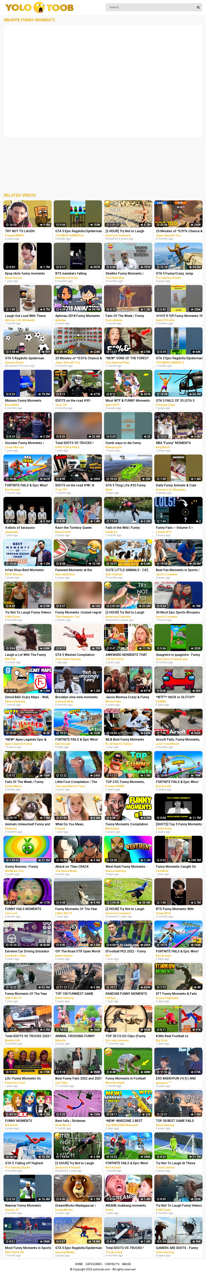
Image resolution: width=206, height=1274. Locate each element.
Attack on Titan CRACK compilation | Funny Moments (77, 867)
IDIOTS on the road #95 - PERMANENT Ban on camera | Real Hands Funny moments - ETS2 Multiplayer (77, 401)
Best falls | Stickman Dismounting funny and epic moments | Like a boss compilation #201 (76, 1121)
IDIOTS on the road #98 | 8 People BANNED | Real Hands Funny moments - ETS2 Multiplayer (76, 485)
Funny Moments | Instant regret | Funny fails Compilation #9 (78, 612)
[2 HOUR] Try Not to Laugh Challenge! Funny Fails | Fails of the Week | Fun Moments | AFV (127, 612)
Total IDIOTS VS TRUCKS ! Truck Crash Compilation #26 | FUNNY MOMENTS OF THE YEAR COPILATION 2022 (128, 1248)
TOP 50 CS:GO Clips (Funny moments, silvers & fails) (126, 1036)
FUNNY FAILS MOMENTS (23, 909)
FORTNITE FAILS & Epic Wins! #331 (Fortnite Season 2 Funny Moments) (178, 951)
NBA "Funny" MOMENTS (173, 443)
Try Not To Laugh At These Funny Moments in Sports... (176, 1163)
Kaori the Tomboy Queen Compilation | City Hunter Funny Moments (78, 528)
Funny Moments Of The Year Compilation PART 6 (26, 994)
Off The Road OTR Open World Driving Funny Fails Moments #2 (77, 951)
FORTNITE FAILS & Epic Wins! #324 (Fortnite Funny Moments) (127, 1163)
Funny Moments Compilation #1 (127, 824)
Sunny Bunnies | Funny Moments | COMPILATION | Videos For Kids (24, 867)
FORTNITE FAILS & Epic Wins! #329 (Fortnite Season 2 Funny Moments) (178, 782)
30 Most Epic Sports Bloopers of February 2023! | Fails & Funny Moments (178, 612)
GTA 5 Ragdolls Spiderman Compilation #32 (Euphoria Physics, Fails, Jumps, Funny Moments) (26, 358)
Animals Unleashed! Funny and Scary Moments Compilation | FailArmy (27, 824)
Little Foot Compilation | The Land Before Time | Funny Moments (76, 782)
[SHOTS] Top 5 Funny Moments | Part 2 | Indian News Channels (179, 824)
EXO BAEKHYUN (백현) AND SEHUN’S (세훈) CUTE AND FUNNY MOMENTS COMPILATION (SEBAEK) (176, 1078)
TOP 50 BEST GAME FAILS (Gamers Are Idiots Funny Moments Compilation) (175, 1121)
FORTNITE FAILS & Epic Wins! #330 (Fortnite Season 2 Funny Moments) (78, 740)
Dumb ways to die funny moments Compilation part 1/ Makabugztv (127, 443)
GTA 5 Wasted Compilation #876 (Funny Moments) (75, 655)
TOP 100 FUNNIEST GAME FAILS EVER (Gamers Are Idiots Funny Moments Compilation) (78, 994)
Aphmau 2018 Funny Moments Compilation (77, 316)
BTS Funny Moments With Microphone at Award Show (176, 909)
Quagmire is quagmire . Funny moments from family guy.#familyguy (178, 655)
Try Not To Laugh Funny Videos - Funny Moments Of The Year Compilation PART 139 (179, 1206)
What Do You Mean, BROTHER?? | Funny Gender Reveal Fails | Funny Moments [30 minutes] (77, 824)
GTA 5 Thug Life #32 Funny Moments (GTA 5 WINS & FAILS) (129, 485)
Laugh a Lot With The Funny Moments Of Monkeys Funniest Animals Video (28, 655)
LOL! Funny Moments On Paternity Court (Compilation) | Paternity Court (27, 1078)
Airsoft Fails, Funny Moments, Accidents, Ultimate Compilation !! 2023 (178, 740)
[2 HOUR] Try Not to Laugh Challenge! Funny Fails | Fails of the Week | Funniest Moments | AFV (127, 231)
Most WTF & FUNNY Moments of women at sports (128, 401)
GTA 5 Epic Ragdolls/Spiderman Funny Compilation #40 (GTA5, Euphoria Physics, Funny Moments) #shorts (179, 358)
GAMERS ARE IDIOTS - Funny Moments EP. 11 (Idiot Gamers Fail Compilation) (178, 1248)
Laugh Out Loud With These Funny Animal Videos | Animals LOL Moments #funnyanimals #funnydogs (27, 316)
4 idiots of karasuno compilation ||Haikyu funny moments (24, 528)
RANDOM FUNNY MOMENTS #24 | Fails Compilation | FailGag (126, 994)
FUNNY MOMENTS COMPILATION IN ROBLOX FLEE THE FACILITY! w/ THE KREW (28, 1121)
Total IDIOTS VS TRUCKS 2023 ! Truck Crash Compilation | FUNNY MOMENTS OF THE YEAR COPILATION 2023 (28, 1036)
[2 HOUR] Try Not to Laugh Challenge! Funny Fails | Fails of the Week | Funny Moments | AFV (78, 1163)
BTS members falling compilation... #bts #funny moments (74, 274)
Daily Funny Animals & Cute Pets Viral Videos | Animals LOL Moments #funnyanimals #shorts (179, 485)
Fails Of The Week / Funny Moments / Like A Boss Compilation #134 (24, 782)
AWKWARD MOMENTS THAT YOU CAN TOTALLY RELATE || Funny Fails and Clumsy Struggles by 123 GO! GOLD (127, 655)
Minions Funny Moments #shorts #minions (23, 401)
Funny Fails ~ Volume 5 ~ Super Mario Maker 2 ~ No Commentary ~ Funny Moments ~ (179, 528)
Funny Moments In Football (126, 1078)
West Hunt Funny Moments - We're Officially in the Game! (126, 867)
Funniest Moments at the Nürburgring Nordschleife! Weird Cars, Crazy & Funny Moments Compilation (75, 570)
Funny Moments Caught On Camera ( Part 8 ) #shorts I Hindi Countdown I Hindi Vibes (178, 867)
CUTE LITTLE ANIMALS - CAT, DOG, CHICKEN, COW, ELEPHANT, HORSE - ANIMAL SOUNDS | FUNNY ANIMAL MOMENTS (127, 570)
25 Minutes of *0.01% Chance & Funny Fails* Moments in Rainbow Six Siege (179, 231)
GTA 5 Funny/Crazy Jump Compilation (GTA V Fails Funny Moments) (179, 274)
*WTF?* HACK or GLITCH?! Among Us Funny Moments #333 (176, 697)
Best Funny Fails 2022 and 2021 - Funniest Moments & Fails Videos (78, 1078)
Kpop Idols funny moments (25, 273)
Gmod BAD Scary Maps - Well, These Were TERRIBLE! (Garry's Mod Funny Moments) (28, 697)
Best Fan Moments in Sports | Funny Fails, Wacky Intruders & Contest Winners (178, 570)
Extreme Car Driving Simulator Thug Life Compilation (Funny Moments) (27, 951)
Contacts (112, 1264)
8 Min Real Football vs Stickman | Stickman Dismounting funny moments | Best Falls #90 (178, 1036)
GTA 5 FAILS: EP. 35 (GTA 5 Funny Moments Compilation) (178, 401)
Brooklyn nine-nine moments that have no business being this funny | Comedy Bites (76, 697)
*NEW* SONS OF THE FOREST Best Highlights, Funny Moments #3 (127, 358)
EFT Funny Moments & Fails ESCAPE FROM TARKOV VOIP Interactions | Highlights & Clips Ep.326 (179, 994)
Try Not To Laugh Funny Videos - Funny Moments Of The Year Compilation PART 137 (28, 612)
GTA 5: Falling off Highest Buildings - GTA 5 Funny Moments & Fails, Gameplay (25, 1163)
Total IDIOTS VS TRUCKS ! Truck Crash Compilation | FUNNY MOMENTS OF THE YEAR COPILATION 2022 (74, 443)
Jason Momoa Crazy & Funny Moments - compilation (127, 697)
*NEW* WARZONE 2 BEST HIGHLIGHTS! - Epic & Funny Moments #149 (126, 1121)
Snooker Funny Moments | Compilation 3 (24, 443)
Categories (93, 1264)
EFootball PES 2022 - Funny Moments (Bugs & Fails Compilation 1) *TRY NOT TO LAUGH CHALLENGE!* (127, 951)
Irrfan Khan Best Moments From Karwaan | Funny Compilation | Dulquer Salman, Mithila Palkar (27, 570)
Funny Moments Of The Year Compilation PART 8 (76, 909)
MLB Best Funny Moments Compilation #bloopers (125, 740)
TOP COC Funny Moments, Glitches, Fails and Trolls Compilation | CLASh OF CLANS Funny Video (129, 782)
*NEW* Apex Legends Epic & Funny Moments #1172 (25, 740)
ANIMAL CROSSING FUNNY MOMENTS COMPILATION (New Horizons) (78, 1036)
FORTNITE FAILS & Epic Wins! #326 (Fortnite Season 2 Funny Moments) (27, 485)
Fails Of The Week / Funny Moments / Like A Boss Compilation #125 (125, 316)
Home (79, 1264)
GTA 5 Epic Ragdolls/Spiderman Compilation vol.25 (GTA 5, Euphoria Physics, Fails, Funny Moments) (78, 1248)
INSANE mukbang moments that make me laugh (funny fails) (126, 1206)
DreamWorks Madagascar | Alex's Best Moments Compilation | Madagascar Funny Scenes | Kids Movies (76, 1206)
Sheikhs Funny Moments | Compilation (124, 274)
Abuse (126, 1264)
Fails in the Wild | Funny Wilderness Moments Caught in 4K (129, 528)
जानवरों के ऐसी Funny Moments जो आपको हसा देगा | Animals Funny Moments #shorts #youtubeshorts (179, 316)
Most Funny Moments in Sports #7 (28, 1248)
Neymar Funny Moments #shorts (23, 1206)
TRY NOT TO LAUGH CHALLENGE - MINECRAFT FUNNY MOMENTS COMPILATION (24, 231)
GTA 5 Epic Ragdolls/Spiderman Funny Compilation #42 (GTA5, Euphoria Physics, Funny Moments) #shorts (78, 231)
